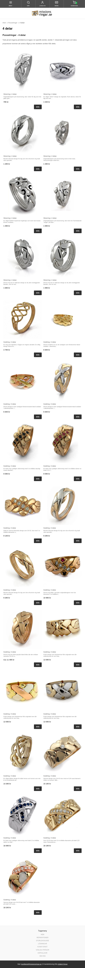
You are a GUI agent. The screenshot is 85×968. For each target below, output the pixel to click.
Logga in (42, 5)
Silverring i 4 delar (10, 94)
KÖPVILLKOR (42, 953)
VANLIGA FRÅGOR (42, 950)
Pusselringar (13, 23)
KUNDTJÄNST (42, 947)
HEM (42, 934)
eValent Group (63, 964)
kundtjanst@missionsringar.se (31, 964)
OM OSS (42, 956)
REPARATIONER (42, 937)
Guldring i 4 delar (9, 342)
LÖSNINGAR (42, 944)
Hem (4, 23)
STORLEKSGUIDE (42, 941)
